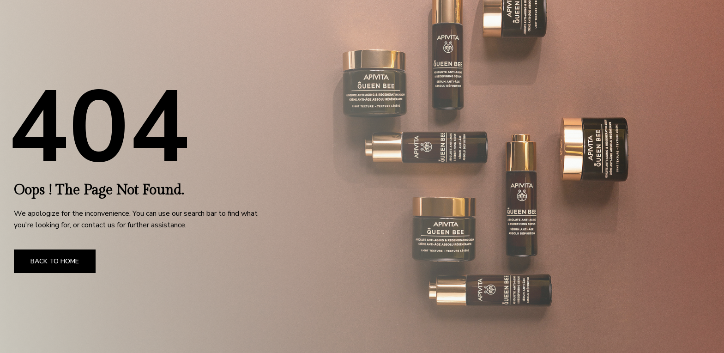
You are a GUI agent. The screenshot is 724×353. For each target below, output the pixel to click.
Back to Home (54, 261)
